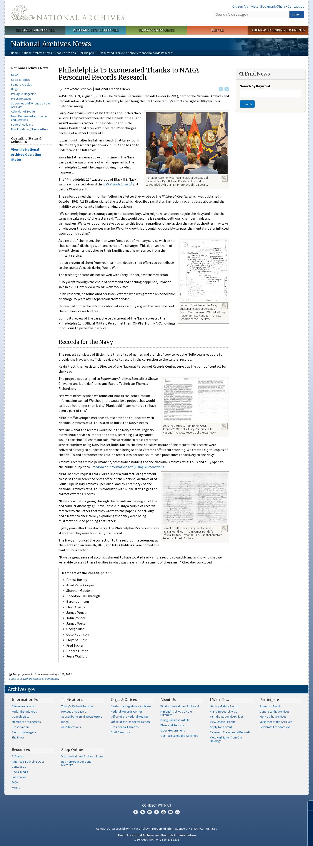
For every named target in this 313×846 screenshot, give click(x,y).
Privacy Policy (140, 829)
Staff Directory (120, 732)
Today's (77, 706)
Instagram (149, 812)
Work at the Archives (273, 716)
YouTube (163, 812)
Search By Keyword (255, 86)
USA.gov (211, 829)
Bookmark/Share (273, 6)
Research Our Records (34, 30)
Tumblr (156, 812)
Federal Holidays (22, 124)
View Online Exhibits (223, 722)
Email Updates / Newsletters (29, 129)
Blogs (14, 89)
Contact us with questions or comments (33, 679)
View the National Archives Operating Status (26, 154)
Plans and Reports (172, 725)
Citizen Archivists (245, 6)
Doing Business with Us (175, 720)
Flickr (177, 812)
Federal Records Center (126, 711)
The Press (18, 737)
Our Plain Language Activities (179, 736)
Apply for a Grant (221, 727)
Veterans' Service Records (95, 30)
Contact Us (296, 6)
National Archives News (37, 53)
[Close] (308, 805)
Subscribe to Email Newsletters (81, 716)
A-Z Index (18, 756)
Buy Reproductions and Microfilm (76, 763)
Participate (269, 699)
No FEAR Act (196, 829)
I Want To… (219, 699)
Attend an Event (270, 706)
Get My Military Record (224, 706)
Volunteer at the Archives (276, 722)
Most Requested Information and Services (29, 118)
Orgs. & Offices (124, 699)
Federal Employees (24, 711)
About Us (168, 699)
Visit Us (217, 30)
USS (117, 184)
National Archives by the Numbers (176, 713)
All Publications (71, 727)
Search (296, 14)
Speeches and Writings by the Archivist (30, 105)
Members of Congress (26, 722)
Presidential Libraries (125, 727)
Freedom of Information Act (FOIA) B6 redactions (127, 467)
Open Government (172, 730)
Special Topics (20, 80)
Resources (21, 749)
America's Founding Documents (278, 30)
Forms (16, 787)
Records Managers (24, 732)
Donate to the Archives (275, 711)
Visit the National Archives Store (82, 756)
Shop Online (72, 749)
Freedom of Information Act (169, 829)
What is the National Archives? (179, 706)
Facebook (220, 89)
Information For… (27, 699)
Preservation (20, 727)
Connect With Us (156, 805)
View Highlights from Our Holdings (226, 739)
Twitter (226, 89)
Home (15, 53)
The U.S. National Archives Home (67, 12)
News (14, 75)
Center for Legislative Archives (131, 706)
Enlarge (224, 178)
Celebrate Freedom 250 (275, 727)
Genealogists (20, 716)
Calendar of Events (23, 111)
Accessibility (120, 829)
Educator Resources (156, 30)
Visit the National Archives (227, 716)
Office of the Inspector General (131, 722)
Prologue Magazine (23, 94)
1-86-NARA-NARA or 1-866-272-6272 (156, 839)
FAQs (15, 782)
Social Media (20, 772)
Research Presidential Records (230, 732)
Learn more (274, 838)
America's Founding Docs (28, 762)
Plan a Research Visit (223, 711)
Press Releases (21, 99)
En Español (19, 777)
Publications (72, 699)
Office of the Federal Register (130, 716)
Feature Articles (65, 53)
